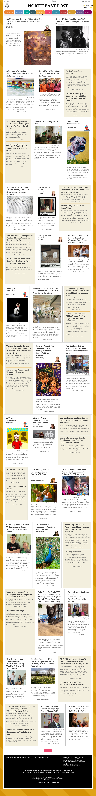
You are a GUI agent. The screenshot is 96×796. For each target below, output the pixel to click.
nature (79, 12)
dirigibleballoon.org (40, 772)
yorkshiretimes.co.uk (70, 772)
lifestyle (40, 12)
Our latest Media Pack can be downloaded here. (48, 782)
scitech (71, 12)
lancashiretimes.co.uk (51, 772)
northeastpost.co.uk (60, 772)
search (54, 1)
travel (56, 12)
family (48, 12)
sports (63, 12)
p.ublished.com (66, 770)
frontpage (9, 12)
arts (26, 12)
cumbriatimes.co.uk (31, 772)
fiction (87, 12)
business (19, 12)
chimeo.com (23, 772)
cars (32, 12)
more (48, 750)
